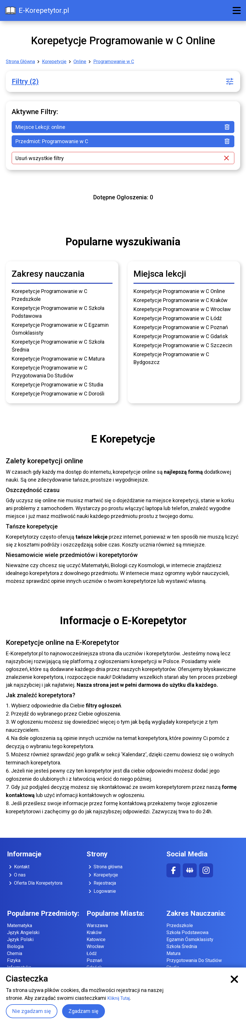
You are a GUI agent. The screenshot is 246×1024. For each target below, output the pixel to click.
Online (79, 61)
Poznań (94, 960)
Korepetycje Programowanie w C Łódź (177, 318)
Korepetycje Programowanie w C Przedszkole (49, 295)
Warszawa (97, 925)
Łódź (92, 953)
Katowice (96, 939)
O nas (16, 875)
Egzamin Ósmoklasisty (189, 939)
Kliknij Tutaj (118, 998)
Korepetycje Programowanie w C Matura (58, 359)
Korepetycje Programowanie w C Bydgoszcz (171, 358)
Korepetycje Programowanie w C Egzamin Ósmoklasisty (60, 329)
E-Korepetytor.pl (37, 10)
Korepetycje (54, 61)
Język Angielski (23, 932)
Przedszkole (179, 925)
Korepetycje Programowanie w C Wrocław (182, 309)
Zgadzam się (83, 1011)
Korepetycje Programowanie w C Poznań (180, 327)
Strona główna (104, 866)
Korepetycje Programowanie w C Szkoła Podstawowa (58, 312)
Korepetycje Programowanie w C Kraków (180, 300)
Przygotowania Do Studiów (194, 960)
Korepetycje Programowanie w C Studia (57, 384)
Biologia (15, 946)
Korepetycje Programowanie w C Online (179, 291)
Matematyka (19, 925)
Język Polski (20, 939)
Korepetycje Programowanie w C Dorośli (58, 394)
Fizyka (13, 960)
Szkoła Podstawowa (187, 932)
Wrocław (95, 946)
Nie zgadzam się (31, 1011)
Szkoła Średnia (181, 946)
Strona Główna (20, 61)
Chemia (14, 953)
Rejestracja (101, 883)
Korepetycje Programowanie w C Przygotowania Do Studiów (49, 372)
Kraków (94, 932)
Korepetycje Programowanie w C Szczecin (182, 345)
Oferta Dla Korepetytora (34, 883)
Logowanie (101, 891)
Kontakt (18, 866)
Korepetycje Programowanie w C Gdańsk (180, 336)
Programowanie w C (113, 61)
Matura (173, 953)
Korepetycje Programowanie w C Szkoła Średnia (58, 346)
